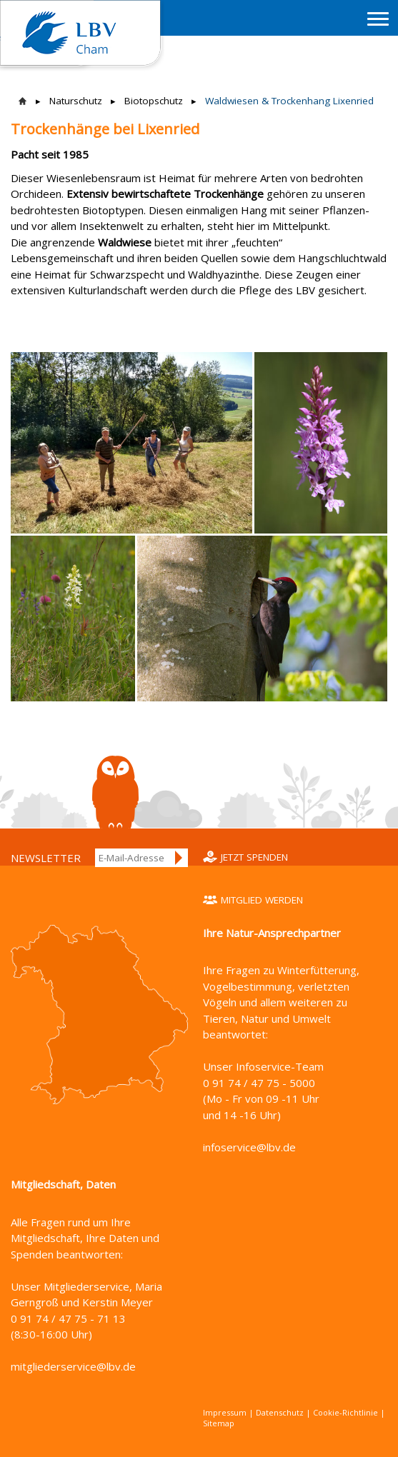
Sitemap (218, 1423)
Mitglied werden (262, 899)
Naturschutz (75, 100)
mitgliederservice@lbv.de (73, 1366)
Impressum (225, 1412)
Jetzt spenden (254, 857)
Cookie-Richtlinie (345, 1412)
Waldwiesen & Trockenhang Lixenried (289, 100)
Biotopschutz (153, 100)
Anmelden (179, 857)
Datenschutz (280, 1412)
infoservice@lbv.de (249, 1147)
